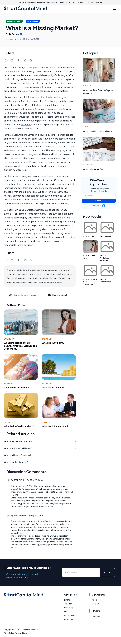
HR (65, 611)
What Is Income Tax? (94, 169)
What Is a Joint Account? (55, 426)
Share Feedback (57, 295)
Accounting (69, 615)
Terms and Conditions (23, 633)
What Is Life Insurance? (16, 387)
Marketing (68, 607)
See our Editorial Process (22, 295)
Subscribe (99, 201)
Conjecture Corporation (30, 630)
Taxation (47, 339)
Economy (9, 339)
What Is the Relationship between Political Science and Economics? (20, 345)
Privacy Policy (9, 633)
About (94, 599)
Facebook (96, 616)
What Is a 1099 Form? (53, 342)
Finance (8, 383)
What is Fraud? (106, 236)
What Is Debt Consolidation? (98, 131)
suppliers (26, 124)
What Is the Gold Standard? (19, 426)
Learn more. (98, 2)
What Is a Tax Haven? (53, 387)
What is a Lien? (89, 236)
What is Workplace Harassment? (105, 257)
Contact (96, 603)
